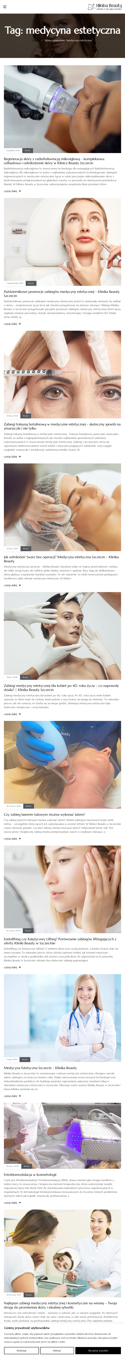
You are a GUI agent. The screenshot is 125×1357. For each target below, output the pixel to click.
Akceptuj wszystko (98, 1350)
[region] (62, 1340)
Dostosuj (21, 1350)
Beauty (27, 150)
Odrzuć (57, 1350)
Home (36, 40)
